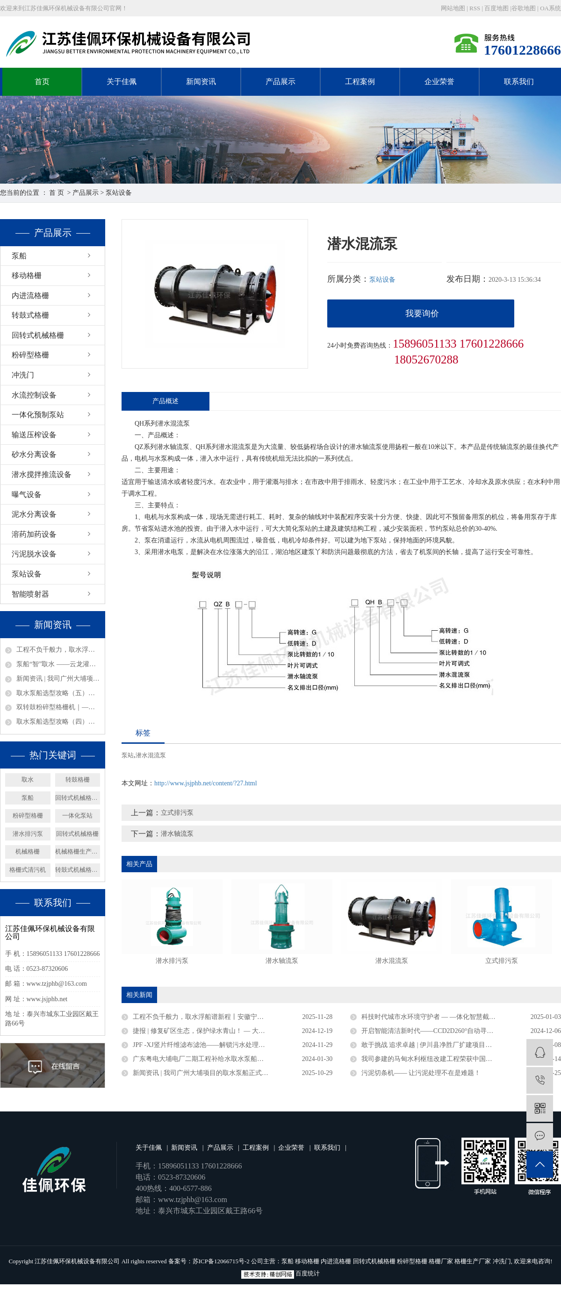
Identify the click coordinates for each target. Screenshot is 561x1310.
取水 (28, 779)
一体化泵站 (77, 815)
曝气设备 (27, 494)
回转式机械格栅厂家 (78, 797)
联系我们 (519, 81)
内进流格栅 (30, 295)
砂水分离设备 (34, 454)
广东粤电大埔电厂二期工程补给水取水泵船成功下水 (208, 1058)
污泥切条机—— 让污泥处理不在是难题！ (421, 1072)
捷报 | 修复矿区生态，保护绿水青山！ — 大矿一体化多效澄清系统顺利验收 (232, 1030)
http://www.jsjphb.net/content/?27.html (205, 783)
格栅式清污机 (27, 869)
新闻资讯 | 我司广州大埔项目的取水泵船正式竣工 (58, 678)
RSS (474, 8)
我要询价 (422, 313)
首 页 (56, 192)
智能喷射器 (30, 594)
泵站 (128, 755)
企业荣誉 (439, 81)
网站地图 (454, 8)
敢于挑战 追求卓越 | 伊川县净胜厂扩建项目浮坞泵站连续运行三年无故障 (461, 1044)
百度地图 (496, 8)
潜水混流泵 (151, 755)
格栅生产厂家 (472, 1261)
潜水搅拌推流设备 (42, 474)
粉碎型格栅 (30, 355)
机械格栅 (27, 851)
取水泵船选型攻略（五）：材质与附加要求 (58, 693)
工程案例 (360, 81)
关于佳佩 (122, 81)
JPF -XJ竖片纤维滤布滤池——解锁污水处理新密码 (205, 1044)
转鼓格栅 (77, 779)
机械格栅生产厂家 (78, 851)
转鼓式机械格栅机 (78, 869)
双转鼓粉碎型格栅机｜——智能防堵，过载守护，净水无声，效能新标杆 (58, 707)
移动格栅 (27, 275)
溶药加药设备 (34, 534)
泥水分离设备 (34, 514)
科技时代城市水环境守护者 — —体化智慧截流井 (431, 1016)
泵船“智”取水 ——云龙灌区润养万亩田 (58, 664)
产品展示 (280, 81)
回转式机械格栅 (38, 335)
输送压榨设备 (34, 435)
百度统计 (307, 1273)
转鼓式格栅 (30, 315)
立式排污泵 (177, 812)
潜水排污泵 (28, 833)
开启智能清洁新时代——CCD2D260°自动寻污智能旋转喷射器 (450, 1030)
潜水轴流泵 (177, 833)
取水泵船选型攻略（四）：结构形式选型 (58, 721)
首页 (42, 81)
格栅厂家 (441, 1261)
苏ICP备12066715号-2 (221, 1261)
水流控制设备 (34, 395)
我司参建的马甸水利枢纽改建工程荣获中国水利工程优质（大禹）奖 (459, 1058)
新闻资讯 (201, 81)
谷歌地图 (523, 8)
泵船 (19, 256)
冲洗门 (23, 375)
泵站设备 (119, 192)
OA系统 (550, 8)
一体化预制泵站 (38, 415)
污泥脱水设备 (34, 554)
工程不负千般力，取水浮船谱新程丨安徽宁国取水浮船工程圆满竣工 (58, 649)
